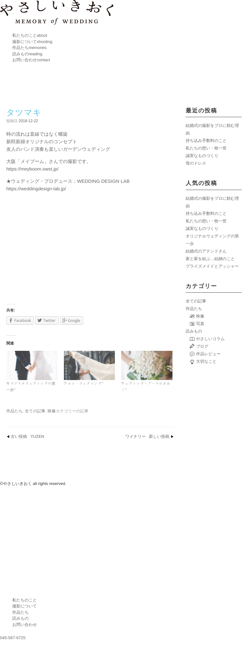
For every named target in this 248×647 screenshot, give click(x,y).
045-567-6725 (12, 637)
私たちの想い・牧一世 (206, 148)
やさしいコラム (210, 338)
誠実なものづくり (202, 155)
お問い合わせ (31, 59)
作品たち (29, 47)
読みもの (27, 54)
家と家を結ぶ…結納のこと (210, 258)
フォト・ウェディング (83, 383)
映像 (52, 411)
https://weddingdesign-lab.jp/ (36, 188)
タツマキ (24, 112)
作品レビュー (208, 353)
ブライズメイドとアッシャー (212, 266)
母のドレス (196, 163)
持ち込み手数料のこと (206, 140)
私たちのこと (29, 35)
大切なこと (206, 361)
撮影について (32, 41)
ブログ (202, 346)
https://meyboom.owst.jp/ (32, 168)
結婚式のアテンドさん (206, 251)
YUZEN (27, 436)
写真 (200, 323)
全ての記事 (35, 411)
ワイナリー (147, 436)
